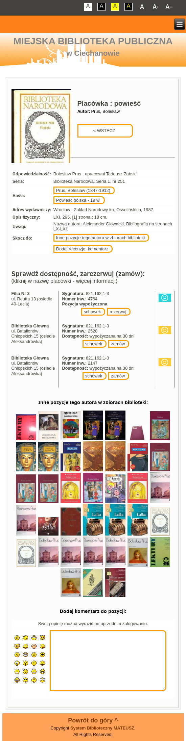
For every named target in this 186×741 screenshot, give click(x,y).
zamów (118, 343)
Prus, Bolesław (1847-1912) (83, 190)
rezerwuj (118, 311)
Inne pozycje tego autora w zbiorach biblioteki (100, 237)
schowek (92, 311)
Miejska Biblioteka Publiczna (93, 41)
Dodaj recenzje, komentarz (82, 248)
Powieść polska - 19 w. (78, 200)
